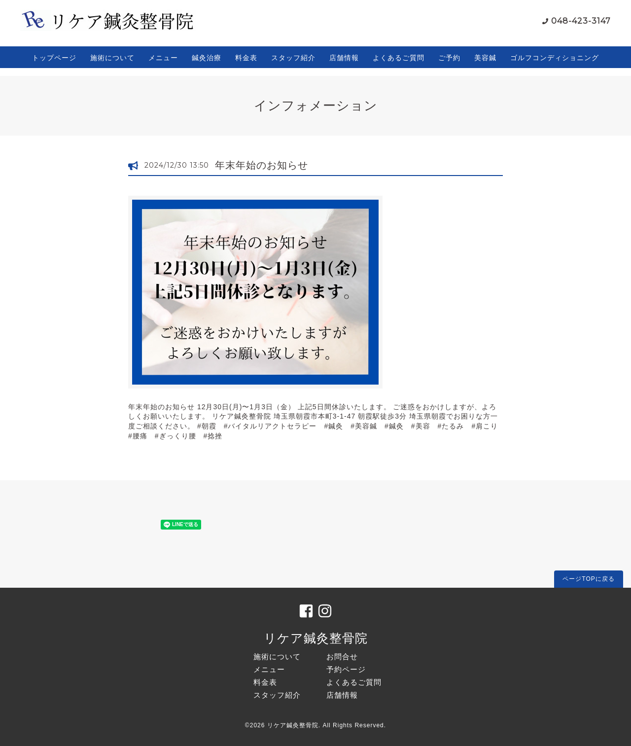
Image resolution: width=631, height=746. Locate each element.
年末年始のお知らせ (261, 165)
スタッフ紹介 (293, 58)
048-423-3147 (581, 21)
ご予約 (449, 58)
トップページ (54, 58)
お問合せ (342, 656)
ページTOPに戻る (588, 578)
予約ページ (346, 669)
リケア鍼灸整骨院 (316, 638)
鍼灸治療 (206, 58)
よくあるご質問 (398, 58)
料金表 (246, 58)
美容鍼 (485, 58)
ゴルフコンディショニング (554, 58)
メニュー (163, 58)
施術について (112, 58)
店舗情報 (344, 58)
